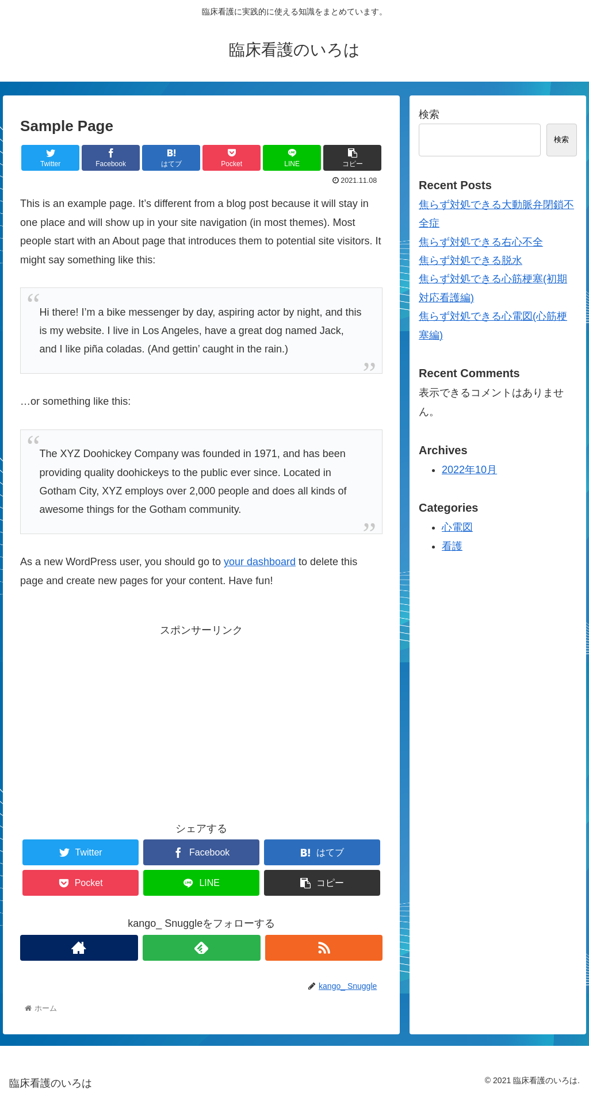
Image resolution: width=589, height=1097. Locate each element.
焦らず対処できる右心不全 (481, 242)
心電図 (457, 527)
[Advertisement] (201, 720)
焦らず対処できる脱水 (470, 260)
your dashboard (260, 561)
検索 (429, 114)
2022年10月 (469, 469)
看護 (452, 546)
